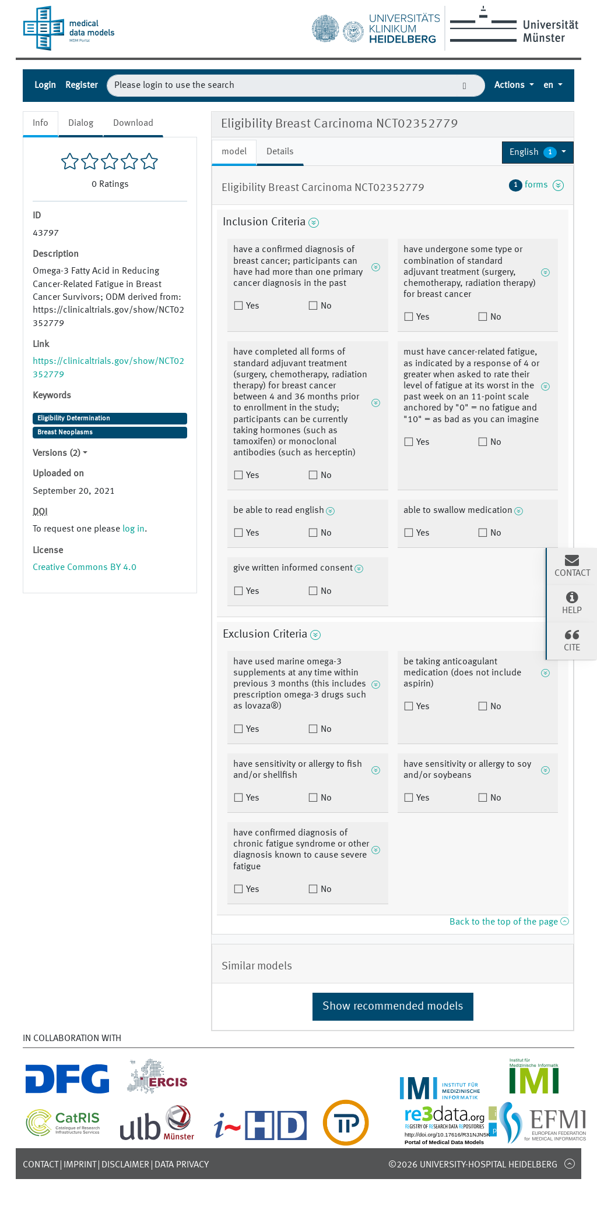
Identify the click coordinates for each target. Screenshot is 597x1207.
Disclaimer (125, 1165)
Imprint (80, 1165)
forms (536, 185)
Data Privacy (181, 1165)
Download (133, 123)
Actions (510, 85)
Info (40, 123)
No (325, 306)
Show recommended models (392, 1007)
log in (133, 529)
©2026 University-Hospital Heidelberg (472, 1165)
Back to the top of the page (508, 922)
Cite (572, 640)
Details (280, 152)
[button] (538, 152)
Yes (251, 306)
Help (572, 602)
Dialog (80, 123)
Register (81, 85)
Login (45, 85)
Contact (40, 1165)
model (234, 152)
